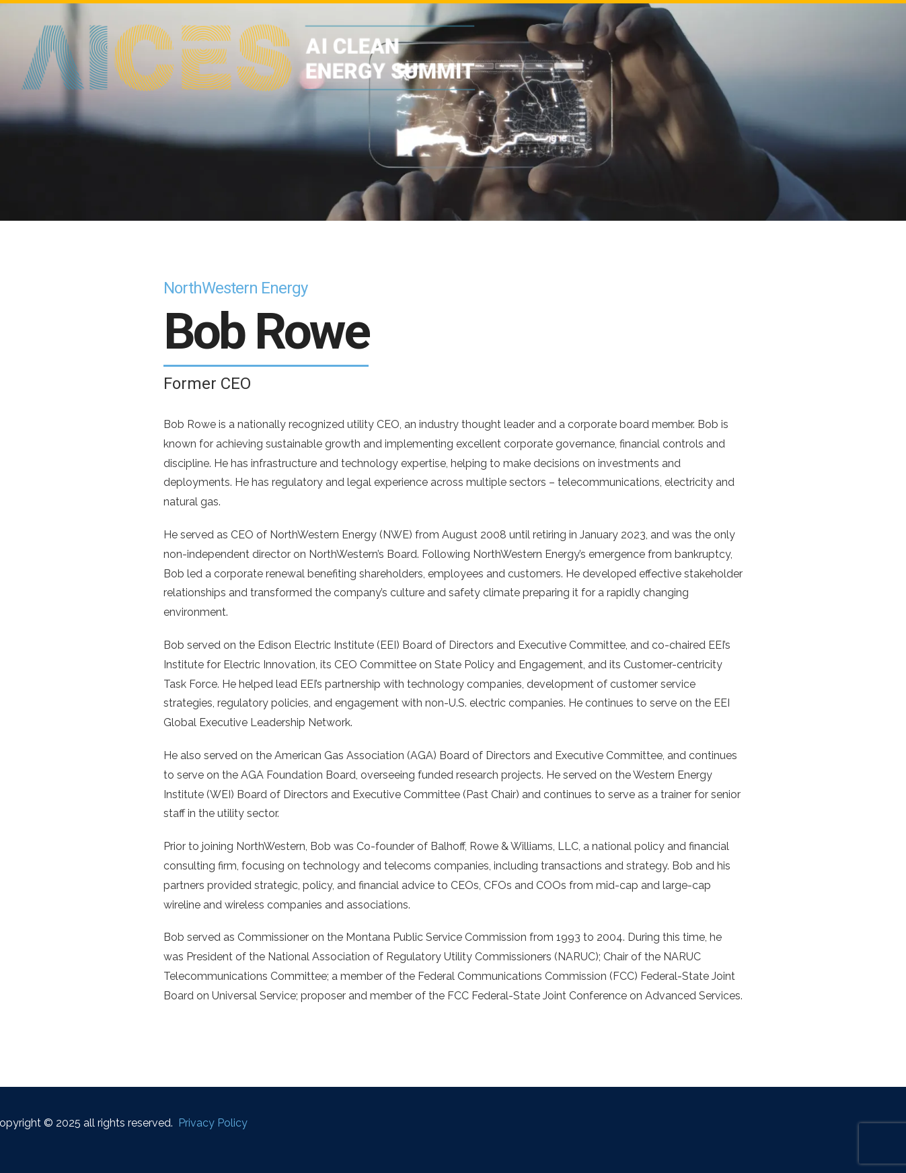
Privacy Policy (213, 1122)
